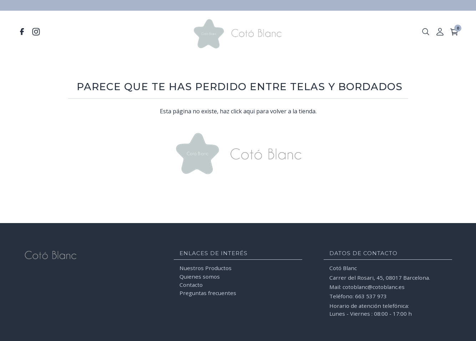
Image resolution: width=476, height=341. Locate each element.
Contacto (191, 284)
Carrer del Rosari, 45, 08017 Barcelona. (379, 277)
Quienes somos (199, 276)
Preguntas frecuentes (207, 292)
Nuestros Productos (205, 268)
